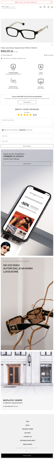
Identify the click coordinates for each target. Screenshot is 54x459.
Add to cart (27, 456)
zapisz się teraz (27, 163)
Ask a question (27, 102)
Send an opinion (27, 146)
